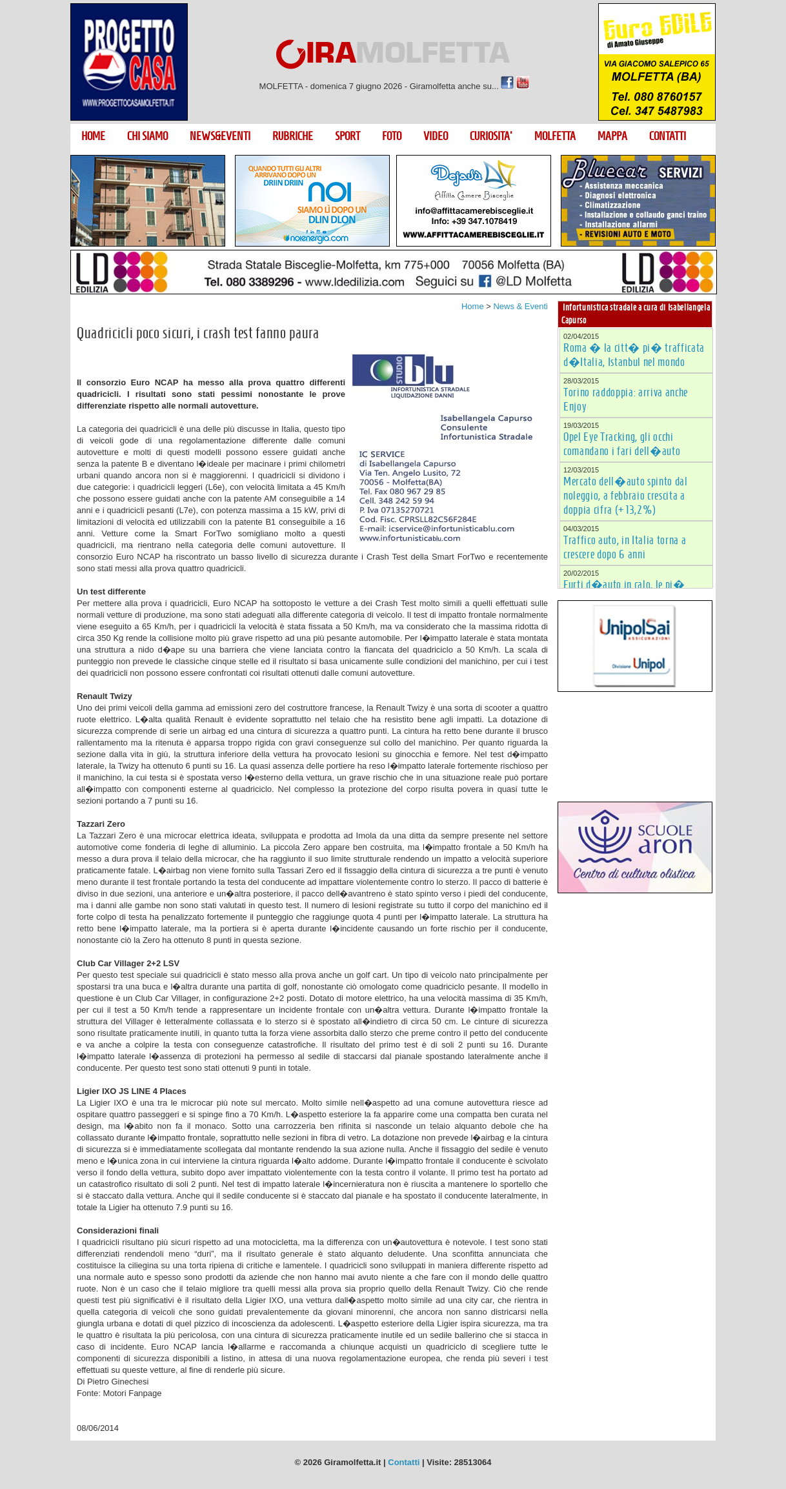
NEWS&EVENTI (220, 136)
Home (472, 306)
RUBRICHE (292, 136)
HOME (93, 136)
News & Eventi (520, 306)
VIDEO (435, 136)
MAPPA (612, 136)
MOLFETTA (555, 136)
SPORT (347, 136)
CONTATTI (667, 136)
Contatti (403, 1462)
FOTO (391, 136)
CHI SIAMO (147, 136)
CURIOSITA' (491, 136)
